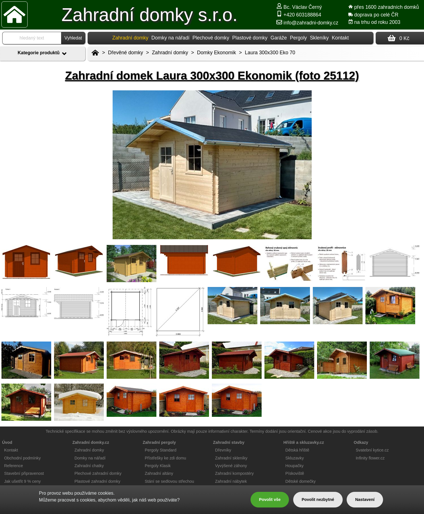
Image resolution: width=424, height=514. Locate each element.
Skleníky (319, 38)
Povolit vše (270, 499)
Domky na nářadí (170, 38)
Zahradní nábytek (231, 481)
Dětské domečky (301, 481)
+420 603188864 (298, 15)
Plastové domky (249, 38)
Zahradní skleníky (231, 458)
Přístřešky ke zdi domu (165, 458)
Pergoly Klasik (158, 465)
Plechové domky (211, 38)
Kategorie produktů (43, 53)
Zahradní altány (159, 473)
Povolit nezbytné (318, 499)
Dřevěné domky (125, 52)
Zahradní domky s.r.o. (149, 15)
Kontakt (340, 38)
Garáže (278, 38)
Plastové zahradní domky (98, 481)
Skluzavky (295, 458)
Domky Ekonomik (216, 52)
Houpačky (295, 465)
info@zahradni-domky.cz (307, 23)
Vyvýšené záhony (231, 465)
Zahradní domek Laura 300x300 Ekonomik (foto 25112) (212, 75)
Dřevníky (223, 450)
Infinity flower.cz (370, 458)
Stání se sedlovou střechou (169, 481)
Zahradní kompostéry (234, 473)
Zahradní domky (170, 52)
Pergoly (298, 38)
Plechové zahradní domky (98, 473)
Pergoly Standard (160, 450)
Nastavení (365, 499)
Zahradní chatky (89, 465)
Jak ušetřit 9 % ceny (22, 481)
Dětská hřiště (297, 450)
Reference (13, 465)
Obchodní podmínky (22, 458)
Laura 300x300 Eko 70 (270, 52)
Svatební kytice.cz (372, 450)
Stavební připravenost (24, 473)
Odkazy (361, 442)
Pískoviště (295, 473)
